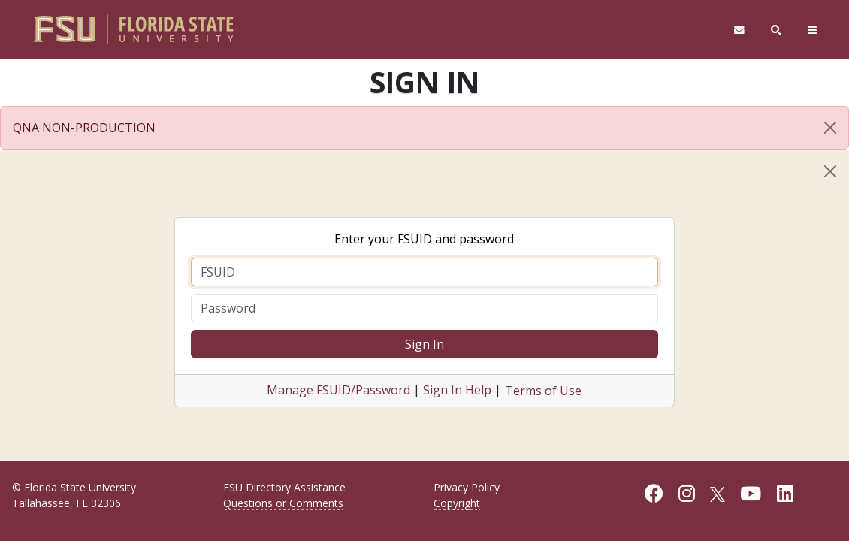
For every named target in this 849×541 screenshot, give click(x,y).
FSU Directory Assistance (284, 487)
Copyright (457, 503)
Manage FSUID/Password (338, 390)
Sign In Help (457, 390)
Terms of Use (543, 390)
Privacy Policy (467, 487)
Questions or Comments (283, 503)
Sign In (424, 344)
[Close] (830, 128)
